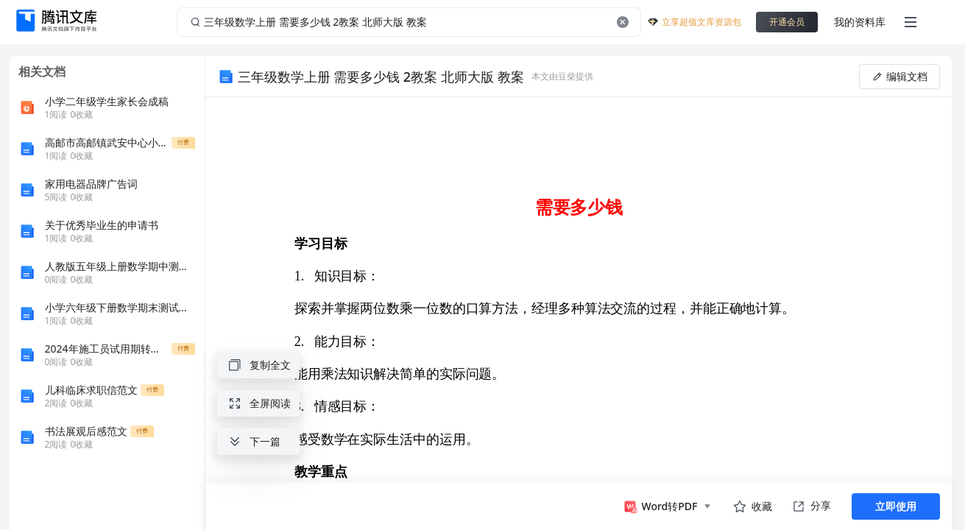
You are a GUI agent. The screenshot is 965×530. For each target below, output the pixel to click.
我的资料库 (860, 22)
